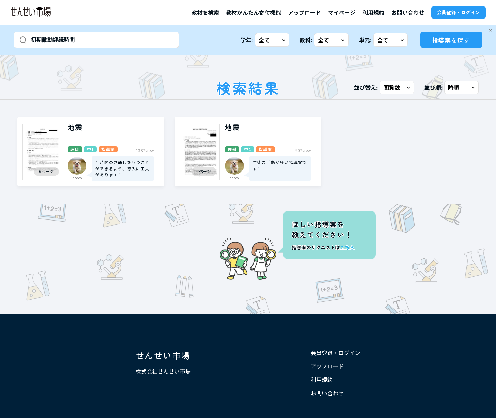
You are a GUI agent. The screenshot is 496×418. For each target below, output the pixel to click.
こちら (347, 247)
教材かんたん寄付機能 (253, 12)
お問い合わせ (407, 12)
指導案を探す (451, 40)
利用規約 (373, 12)
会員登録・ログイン (458, 12)
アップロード (304, 12)
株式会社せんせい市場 (163, 371)
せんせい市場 (163, 355)
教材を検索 (205, 12)
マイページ (341, 12)
